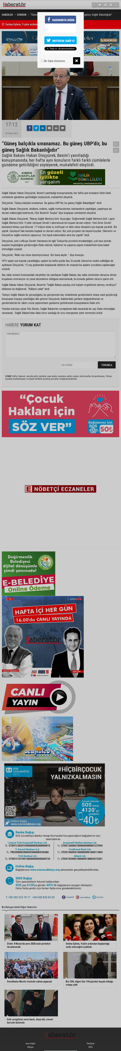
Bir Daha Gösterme (53, 61)
